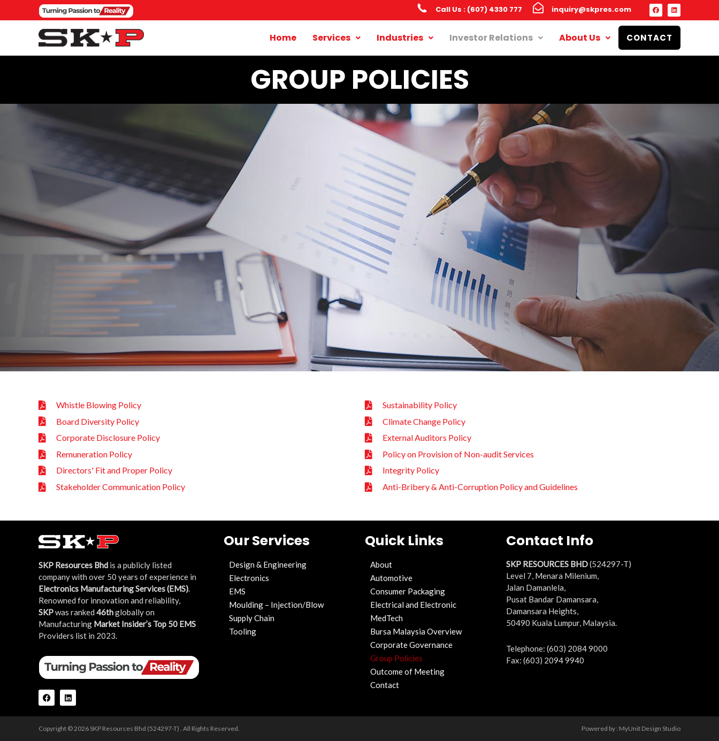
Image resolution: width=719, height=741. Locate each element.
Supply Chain (251, 618)
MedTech (386, 618)
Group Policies (396, 658)
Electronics (249, 578)
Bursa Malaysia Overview (416, 631)
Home (283, 38)
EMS (237, 591)
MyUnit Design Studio (649, 728)
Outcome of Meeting (407, 671)
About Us (584, 38)
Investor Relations (496, 38)
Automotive (391, 578)
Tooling (242, 631)
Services (336, 38)
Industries (405, 38)
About (381, 564)
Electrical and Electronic (413, 604)
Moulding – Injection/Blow (276, 604)
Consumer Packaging (407, 591)
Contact (649, 37)
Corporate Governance (411, 645)
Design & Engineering (268, 564)
